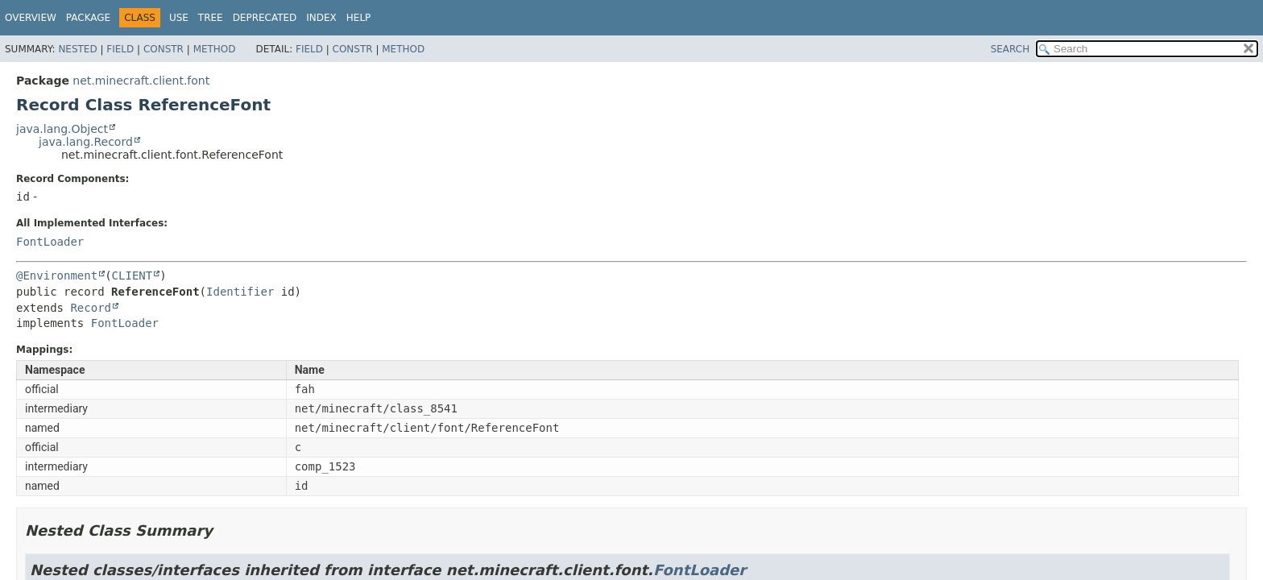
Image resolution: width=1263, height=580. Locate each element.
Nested (77, 49)
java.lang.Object (62, 128)
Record (90, 307)
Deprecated (265, 17)
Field (120, 49)
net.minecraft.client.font (140, 80)
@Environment (56, 275)
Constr (163, 49)
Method (214, 49)
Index (321, 17)
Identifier (240, 291)
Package (88, 17)
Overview (30, 17)
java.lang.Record (86, 141)
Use (178, 17)
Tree (210, 17)
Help (358, 17)
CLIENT (132, 275)
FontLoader (50, 241)
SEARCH (1010, 49)
